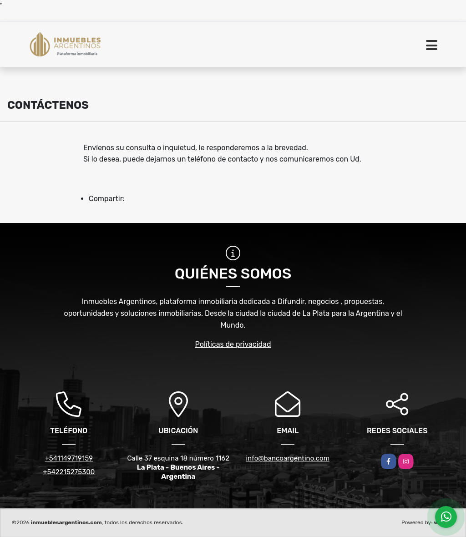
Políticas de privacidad (233, 344)
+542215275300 (69, 472)
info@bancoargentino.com (287, 458)
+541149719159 (69, 458)
